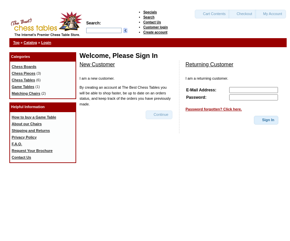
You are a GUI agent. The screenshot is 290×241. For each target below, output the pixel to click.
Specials (150, 12)
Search (148, 17)
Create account (155, 32)
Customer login (155, 27)
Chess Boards (24, 67)
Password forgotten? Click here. (213, 109)
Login (46, 43)
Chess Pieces (23, 73)
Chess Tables (23, 80)
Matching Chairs (26, 93)
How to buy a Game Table (34, 117)
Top (16, 43)
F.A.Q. (17, 144)
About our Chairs (27, 124)
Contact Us (152, 22)
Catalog (30, 43)
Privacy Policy (24, 137)
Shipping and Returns (31, 131)
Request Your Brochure (32, 151)
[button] (212, 14)
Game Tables (23, 87)
